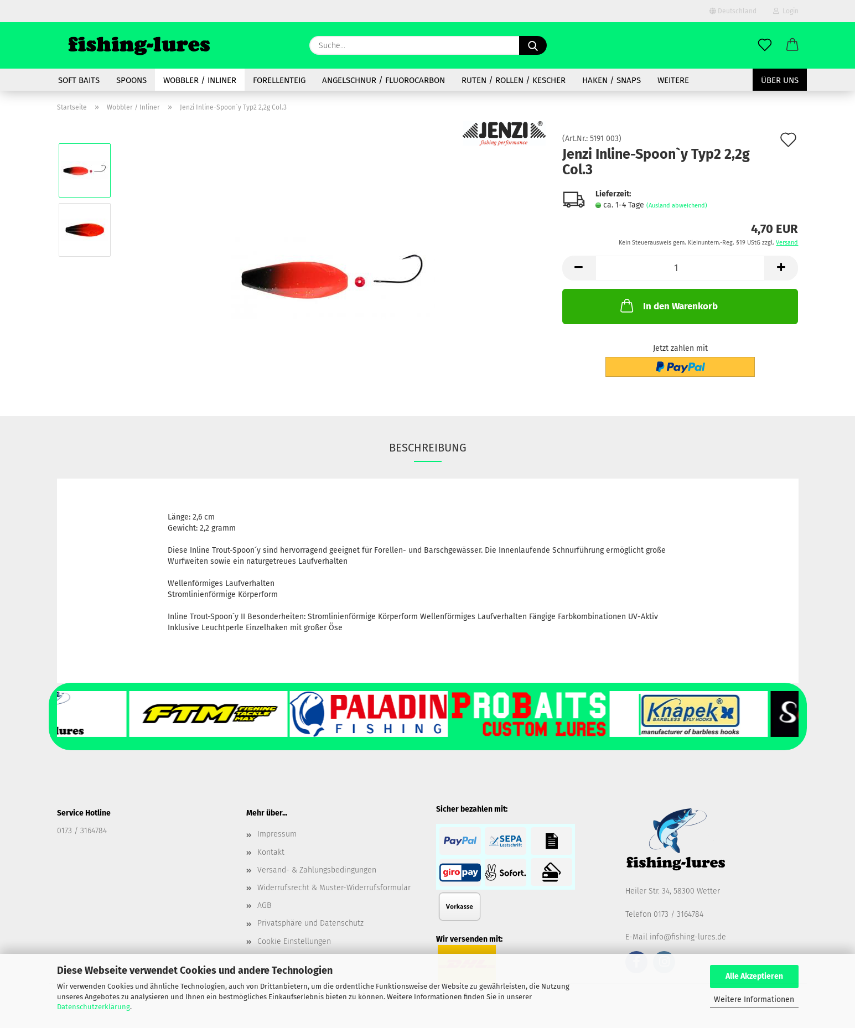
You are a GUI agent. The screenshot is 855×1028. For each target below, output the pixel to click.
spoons (131, 80)
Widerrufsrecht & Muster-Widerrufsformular (334, 887)
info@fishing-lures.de (688, 937)
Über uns (780, 80)
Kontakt (270, 852)
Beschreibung (428, 447)
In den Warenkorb (668, 305)
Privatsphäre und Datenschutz (310, 923)
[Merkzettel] (765, 45)
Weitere (673, 80)
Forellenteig (279, 80)
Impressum (277, 834)
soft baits (79, 80)
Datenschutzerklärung (93, 1007)
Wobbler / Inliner (199, 80)
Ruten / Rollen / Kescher (514, 80)
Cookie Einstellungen (294, 941)
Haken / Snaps (611, 80)
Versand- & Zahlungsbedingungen (316, 870)
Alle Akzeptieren (754, 976)
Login (786, 11)
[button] (792, 45)
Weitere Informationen (754, 999)
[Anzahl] (680, 268)
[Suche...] (533, 45)
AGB (264, 905)
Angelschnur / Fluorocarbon (383, 80)
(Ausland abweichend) (676, 205)
